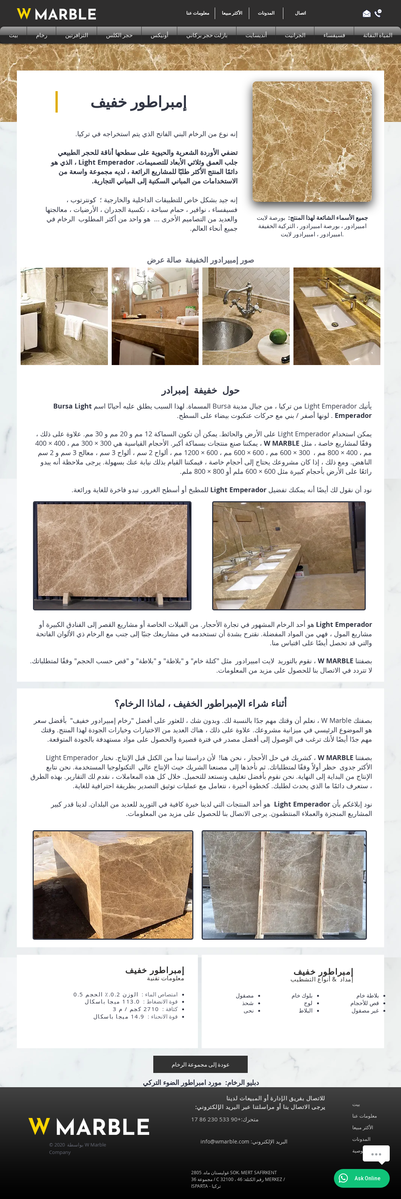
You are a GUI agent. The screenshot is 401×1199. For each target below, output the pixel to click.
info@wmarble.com (224, 1141)
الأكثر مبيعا (362, 1127)
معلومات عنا (364, 1115)
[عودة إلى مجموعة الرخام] (200, 1064)
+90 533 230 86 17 (216, 1119)
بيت (356, 1104)
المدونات (361, 1139)
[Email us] (366, 13)
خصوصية (361, 1150)
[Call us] (378, 13)
